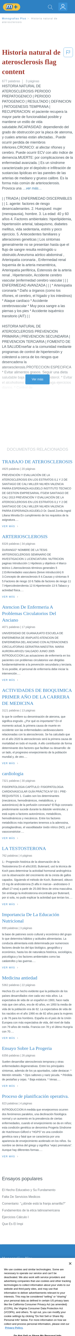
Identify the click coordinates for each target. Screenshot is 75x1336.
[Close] (70, 1270)
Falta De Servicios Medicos (21, 1196)
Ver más (37, 379)
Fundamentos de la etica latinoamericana (31, 1210)
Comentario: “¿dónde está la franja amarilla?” (33, 1203)
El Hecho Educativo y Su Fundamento (28, 1190)
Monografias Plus (14, 18)
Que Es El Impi (12, 1224)
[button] (68, 63)
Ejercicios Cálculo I (15, 1217)
